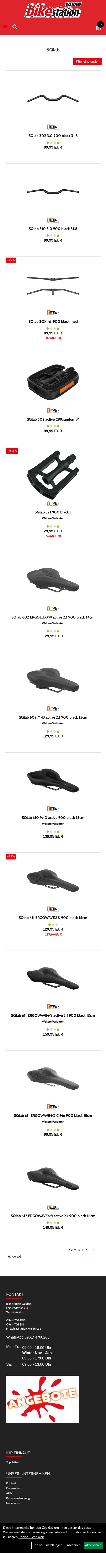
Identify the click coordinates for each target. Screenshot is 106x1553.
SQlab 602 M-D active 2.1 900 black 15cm (53, 717)
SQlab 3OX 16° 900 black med (53, 321)
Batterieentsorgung (18, 1498)
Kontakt (11, 1483)
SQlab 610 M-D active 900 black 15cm (53, 817)
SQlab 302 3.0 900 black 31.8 (53, 135)
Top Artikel (12, 1462)
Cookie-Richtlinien (31, 1537)
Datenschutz (14, 1488)
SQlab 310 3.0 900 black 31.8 (53, 228)
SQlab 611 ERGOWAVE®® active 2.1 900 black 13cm (53, 1015)
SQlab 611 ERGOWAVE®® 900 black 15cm (53, 917)
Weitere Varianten (53, 518)
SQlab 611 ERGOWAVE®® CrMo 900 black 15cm (53, 1115)
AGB (9, 1493)
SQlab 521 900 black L (53, 512)
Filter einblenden (87, 61)
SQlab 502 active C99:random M (53, 419)
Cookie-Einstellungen (48, 1545)
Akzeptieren (93, 1545)
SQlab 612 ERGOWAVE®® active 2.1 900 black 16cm (53, 1216)
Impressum (13, 1503)
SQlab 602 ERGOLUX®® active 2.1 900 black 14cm (53, 617)
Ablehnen (74, 1545)
